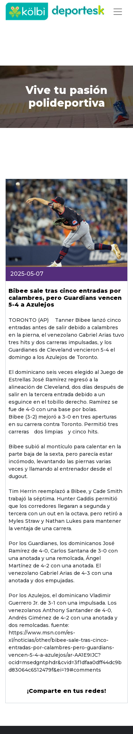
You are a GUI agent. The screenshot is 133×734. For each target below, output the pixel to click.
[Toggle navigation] (117, 11)
